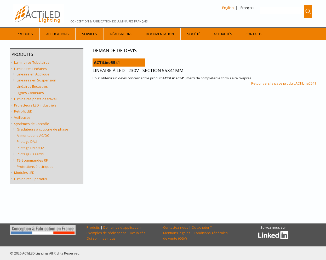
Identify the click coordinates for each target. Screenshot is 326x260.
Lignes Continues (30, 92)
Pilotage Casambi (30, 154)
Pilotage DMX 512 (30, 147)
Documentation (160, 34)
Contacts (253, 34)
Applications (57, 34)
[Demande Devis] (203, 151)
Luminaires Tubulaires (31, 62)
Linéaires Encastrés (32, 86)
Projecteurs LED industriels (35, 105)
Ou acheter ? (202, 227)
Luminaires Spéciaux (30, 178)
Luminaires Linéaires (30, 68)
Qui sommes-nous (101, 238)
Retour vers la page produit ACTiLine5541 (283, 83)
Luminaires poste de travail (35, 99)
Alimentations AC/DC (33, 135)
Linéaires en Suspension (36, 80)
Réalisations (121, 34)
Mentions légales (176, 233)
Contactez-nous (175, 227)
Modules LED (24, 172)
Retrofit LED (23, 111)
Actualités (223, 34)
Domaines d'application (122, 227)
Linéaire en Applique (33, 74)
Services (89, 34)
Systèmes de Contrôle (31, 123)
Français (247, 7)
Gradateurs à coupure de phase (42, 129)
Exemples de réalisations (107, 233)
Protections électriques (35, 166)
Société (193, 34)
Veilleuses (22, 117)
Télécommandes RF (32, 160)
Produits (25, 34)
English (228, 7)
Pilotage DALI (27, 141)
